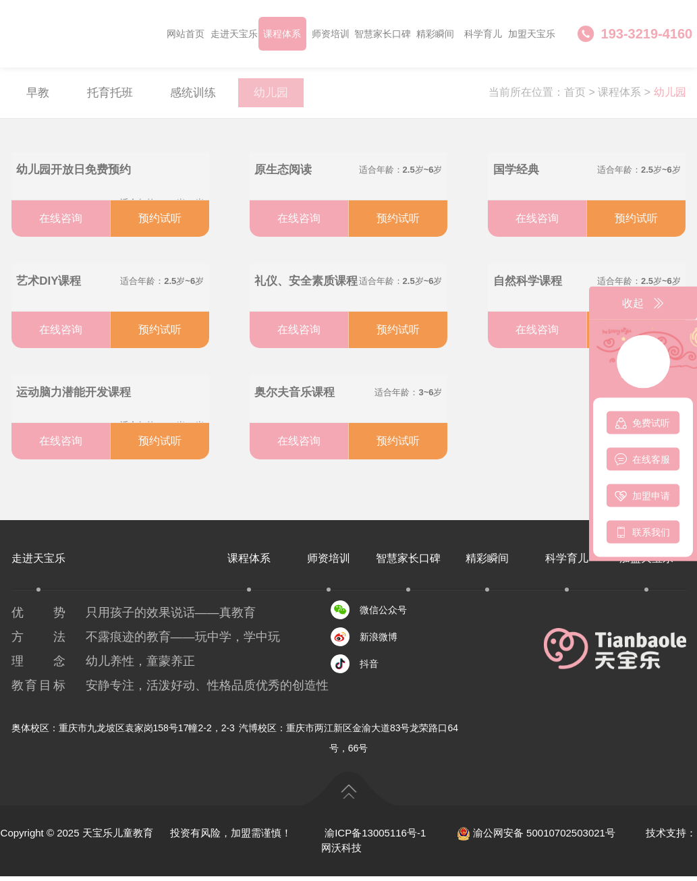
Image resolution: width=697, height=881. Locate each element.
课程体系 (282, 33)
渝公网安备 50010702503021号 (536, 837)
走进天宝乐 (234, 33)
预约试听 (160, 223)
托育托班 (117, 95)
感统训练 (206, 95)
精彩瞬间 (435, 33)
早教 (40, 95)
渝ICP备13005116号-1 (375, 837)
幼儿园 (289, 95)
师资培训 (331, 33)
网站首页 (185, 33)
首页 (575, 95)
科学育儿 (483, 33)
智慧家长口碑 (382, 33)
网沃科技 (341, 853)
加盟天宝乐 (531, 33)
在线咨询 (60, 223)
